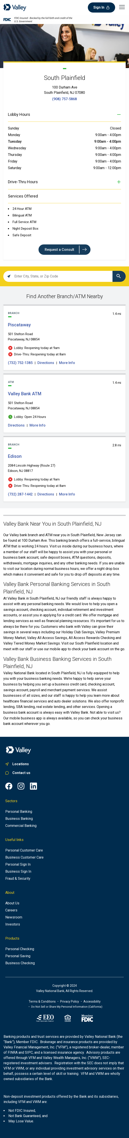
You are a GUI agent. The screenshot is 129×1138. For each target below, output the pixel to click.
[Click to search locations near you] (8, 276)
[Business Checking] (20, 963)
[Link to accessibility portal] (92, 1001)
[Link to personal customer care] (64, 773)
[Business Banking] (19, 818)
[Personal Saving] (17, 956)
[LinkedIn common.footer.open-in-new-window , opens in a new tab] (33, 786)
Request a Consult (59, 250)
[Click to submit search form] (119, 276)
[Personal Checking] (19, 949)
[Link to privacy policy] (69, 1001)
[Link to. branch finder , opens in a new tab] (64, 764)
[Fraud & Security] (17, 878)
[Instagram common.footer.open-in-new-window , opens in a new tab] (21, 786)
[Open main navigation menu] (121, 6)
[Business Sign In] (18, 871)
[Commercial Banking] (21, 825)
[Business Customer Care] (24, 857)
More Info (67, 363)
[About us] (12, 903)
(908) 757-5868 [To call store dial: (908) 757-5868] (64, 99)
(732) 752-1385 (20, 363)
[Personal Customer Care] (24, 850)
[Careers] (11, 910)
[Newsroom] (13, 917)
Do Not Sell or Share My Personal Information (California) (66, 1006)
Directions (45, 363)
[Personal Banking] (18, 811)
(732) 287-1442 (20, 494)
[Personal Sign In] (18, 864)
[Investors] (12, 924)
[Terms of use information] (42, 1001)
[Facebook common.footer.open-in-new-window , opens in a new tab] (8, 786)
